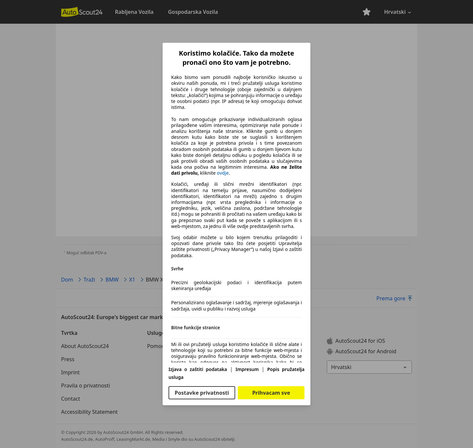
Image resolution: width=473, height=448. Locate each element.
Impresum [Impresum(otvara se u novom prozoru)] (247, 369)
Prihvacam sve (271, 392)
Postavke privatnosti (202, 392)
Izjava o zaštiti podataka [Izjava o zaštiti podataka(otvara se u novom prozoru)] (198, 369)
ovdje (223, 173)
